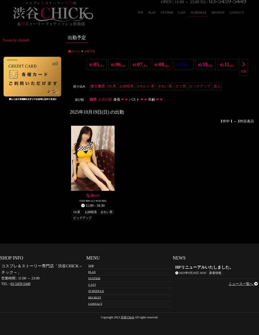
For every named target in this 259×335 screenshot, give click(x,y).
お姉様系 (126, 86)
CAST (92, 285)
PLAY (92, 272)
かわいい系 (146, 86)
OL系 (112, 86)
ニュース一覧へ (243, 284)
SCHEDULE (96, 291)
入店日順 (105, 99)
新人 (217, 86)
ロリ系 (180, 86)
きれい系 (165, 86)
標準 (93, 99)
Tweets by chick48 (16, 40)
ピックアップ (199, 86)
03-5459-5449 (20, 284)
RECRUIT (94, 297)
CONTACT (95, 303)
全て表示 (98, 86)
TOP (91, 265)
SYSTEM (94, 278)
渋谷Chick (127, 317)
